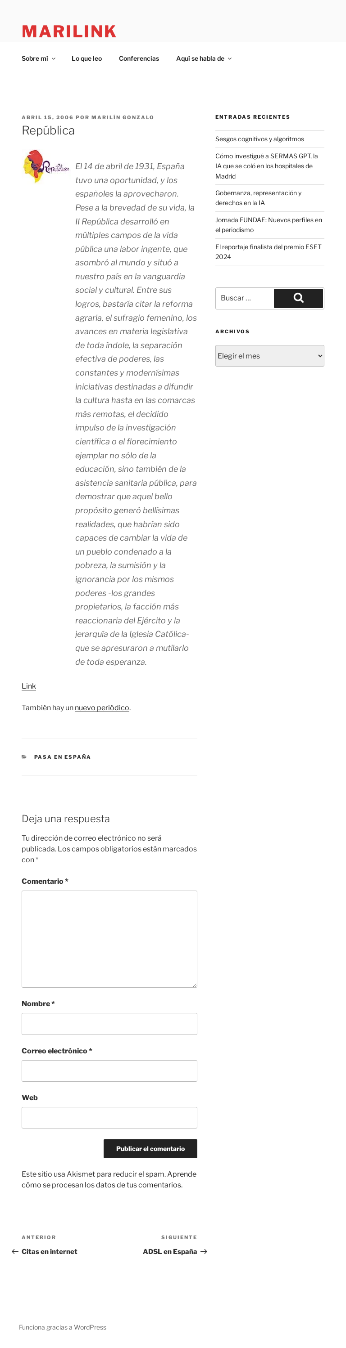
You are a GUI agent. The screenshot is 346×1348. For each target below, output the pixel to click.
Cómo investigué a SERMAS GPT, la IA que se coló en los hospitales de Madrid (266, 166)
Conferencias (139, 58)
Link (29, 686)
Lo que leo (87, 58)
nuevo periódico (102, 707)
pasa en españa (63, 757)
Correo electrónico (57, 1051)
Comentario (45, 881)
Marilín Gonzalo (123, 117)
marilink (70, 31)
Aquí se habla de (204, 58)
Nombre (38, 1003)
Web (30, 1097)
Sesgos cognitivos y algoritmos (259, 139)
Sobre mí (39, 58)
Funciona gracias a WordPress (62, 1327)
